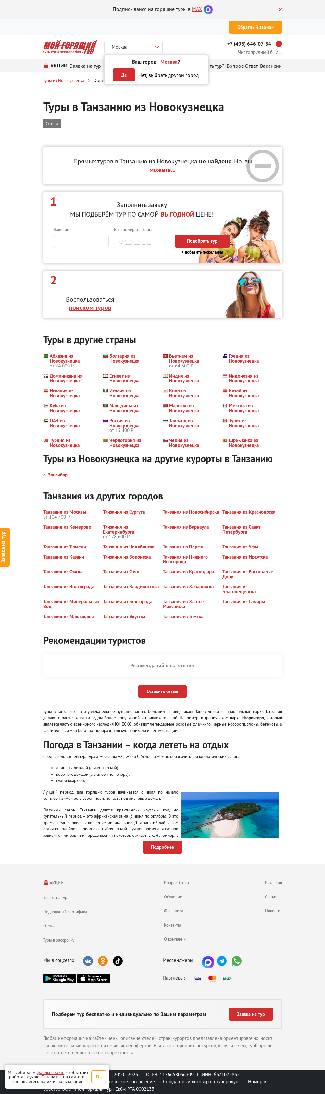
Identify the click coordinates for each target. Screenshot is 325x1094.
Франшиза (173, 910)
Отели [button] (52, 123)
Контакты (172, 925)
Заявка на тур (55, 897)
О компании (175, 939)
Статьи (270, 896)
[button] (69, 361)
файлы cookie (50, 1072)
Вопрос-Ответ (176, 882)
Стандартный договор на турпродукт (201, 1081)
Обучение (173, 896)
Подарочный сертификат (66, 911)
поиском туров (90, 307)
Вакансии (273, 882)
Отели (49, 925)
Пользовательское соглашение (121, 1081)
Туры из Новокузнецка (63, 80)
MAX (197, 9)
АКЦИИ (53, 883)
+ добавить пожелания (202, 252)
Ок (99, 1076)
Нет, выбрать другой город (168, 75)
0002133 (145, 1089)
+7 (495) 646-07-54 (249, 44)
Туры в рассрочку (58, 940)
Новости (272, 910)
